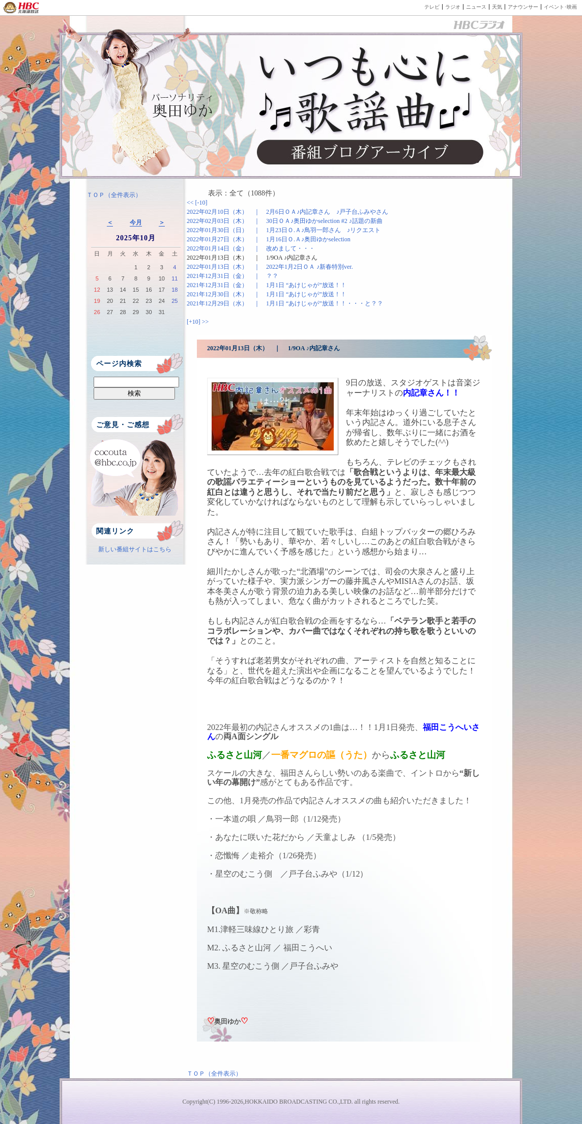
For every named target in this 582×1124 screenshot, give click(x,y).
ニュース (476, 7)
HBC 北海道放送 (22, 7)
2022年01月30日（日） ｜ (284, 230)
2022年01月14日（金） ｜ (251, 248)
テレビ (432, 7)
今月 (136, 222)
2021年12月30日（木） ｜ (266, 294)
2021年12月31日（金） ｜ (232, 275)
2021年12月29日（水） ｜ (285, 303)
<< (191, 202)
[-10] (201, 202)
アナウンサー (523, 7)
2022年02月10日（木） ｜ (287, 211)
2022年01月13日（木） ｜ (252, 257)
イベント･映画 (560, 7)
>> (205, 321)
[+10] (194, 321)
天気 (497, 7)
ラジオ (452, 7)
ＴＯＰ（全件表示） (113, 195)
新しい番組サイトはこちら (134, 549)
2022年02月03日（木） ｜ (285, 220)
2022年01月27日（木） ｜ (269, 239)
